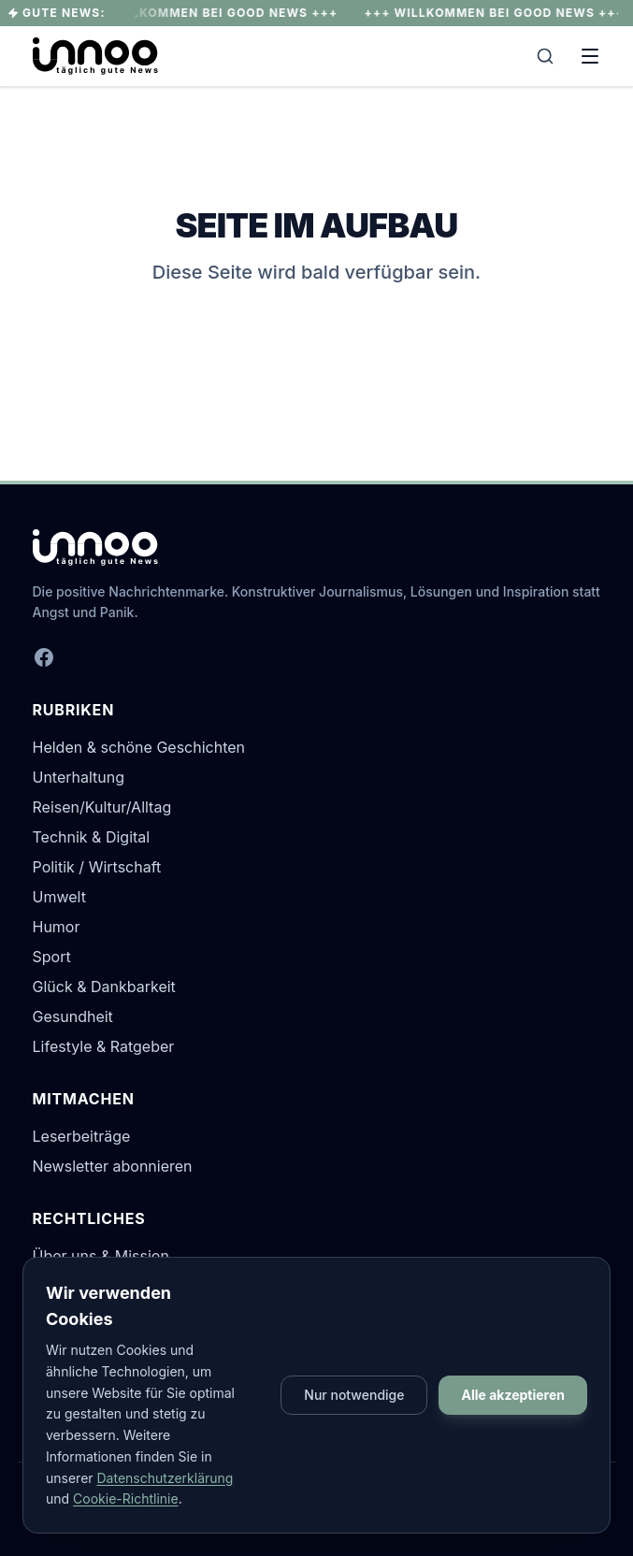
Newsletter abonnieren (113, 1166)
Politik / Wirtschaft (97, 866)
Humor (56, 926)
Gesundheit (73, 1016)
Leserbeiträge (82, 1136)
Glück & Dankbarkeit (104, 986)
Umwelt (59, 896)
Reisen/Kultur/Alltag (102, 807)
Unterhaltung (79, 777)
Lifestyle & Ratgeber (104, 1046)
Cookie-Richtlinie (126, 1498)
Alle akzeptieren (513, 1395)
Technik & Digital (92, 837)
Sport (52, 956)
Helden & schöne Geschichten (139, 747)
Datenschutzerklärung (165, 1478)
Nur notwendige (354, 1395)
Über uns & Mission (101, 1255)
